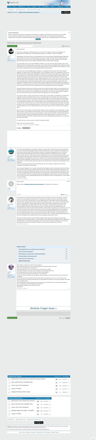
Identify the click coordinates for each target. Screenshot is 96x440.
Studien (52, 6)
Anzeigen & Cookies (39, 432)
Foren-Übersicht (11, 419)
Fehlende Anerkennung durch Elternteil (24, 43)
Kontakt (20, 432)
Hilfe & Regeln (45, 6)
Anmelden (67, 6)
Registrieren (60, 6)
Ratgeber (34, 6)
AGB (45, 432)
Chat (39, 6)
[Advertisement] (43, 298)
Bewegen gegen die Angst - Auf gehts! (22, 410)
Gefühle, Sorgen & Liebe (20, 419)
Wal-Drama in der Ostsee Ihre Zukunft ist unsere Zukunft (28, 379)
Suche (28, 6)
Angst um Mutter (16, 388)
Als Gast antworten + (12, 46)
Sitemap (57, 432)
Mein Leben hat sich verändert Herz (22, 382)
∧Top (93, 438)
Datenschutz (33, 432)
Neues (14, 6)
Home (9, 6)
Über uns (24, 432)
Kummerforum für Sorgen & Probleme (34, 419)
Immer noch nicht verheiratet (19, 385)
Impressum (28, 432)
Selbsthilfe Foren (21, 6)
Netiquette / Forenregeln (50, 432)
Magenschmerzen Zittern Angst (20, 392)
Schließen (38, 39)
